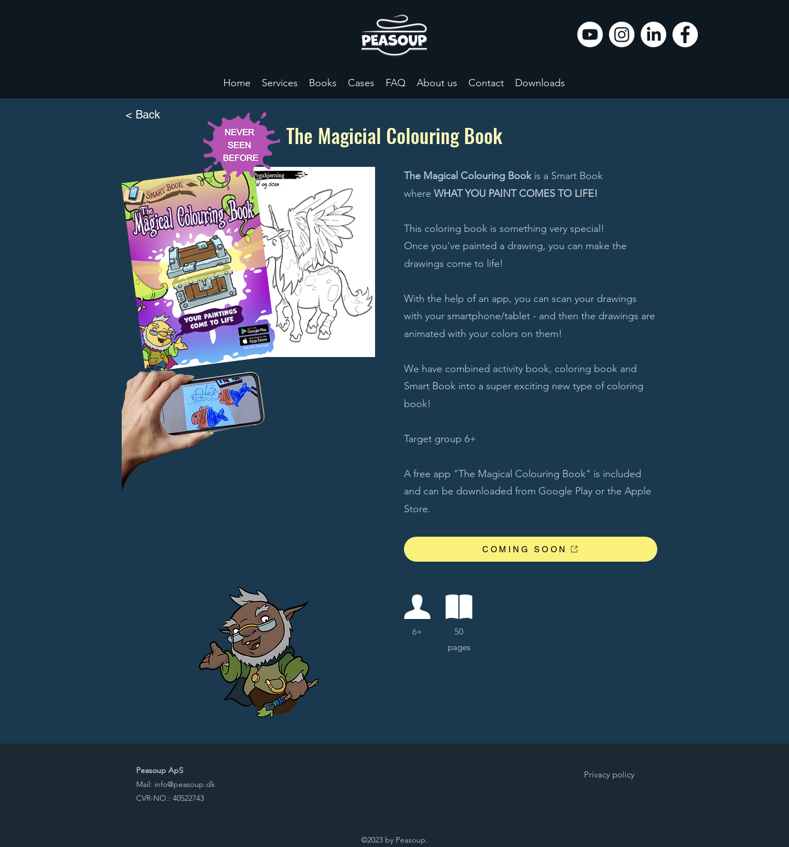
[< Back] (162, 115)
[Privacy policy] (609, 775)
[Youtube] (590, 34)
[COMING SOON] (530, 549)
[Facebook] (685, 34)
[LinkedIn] (653, 34)
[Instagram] (622, 34)
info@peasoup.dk (184, 784)
